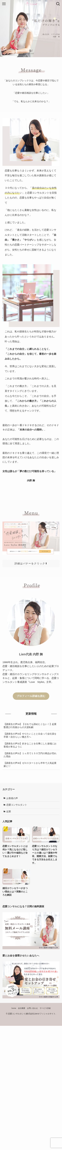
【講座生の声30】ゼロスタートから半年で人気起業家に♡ (30, 764)
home (13, 1008)
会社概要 (21, 1008)
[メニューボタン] (4, 4)
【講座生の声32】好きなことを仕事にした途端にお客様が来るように (30, 745)
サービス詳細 (45, 1008)
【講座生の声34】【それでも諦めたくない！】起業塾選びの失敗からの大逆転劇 (30, 726)
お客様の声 (12, 798)
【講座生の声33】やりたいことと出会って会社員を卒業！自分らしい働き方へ (30, 735)
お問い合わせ (32, 1008)
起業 (8, 811)
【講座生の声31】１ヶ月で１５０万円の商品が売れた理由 (30, 755)
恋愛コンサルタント (16, 805)
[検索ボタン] (58, 4)
